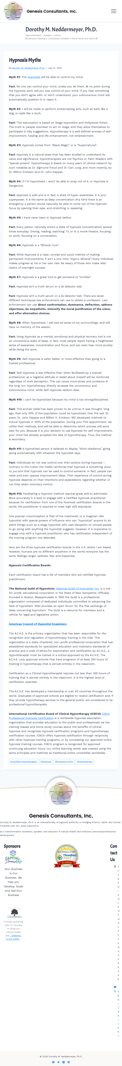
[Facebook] (53, 1062)
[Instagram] (63, 1062)
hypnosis (46, 761)
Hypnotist (34, 77)
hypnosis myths (64, 761)
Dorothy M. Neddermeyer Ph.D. (28, 68)
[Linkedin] (68, 1062)
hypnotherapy (85, 761)
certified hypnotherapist (23, 761)
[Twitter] (58, 1062)
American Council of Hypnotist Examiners (38, 624)
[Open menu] (113, 11)
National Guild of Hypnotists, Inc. (77, 588)
